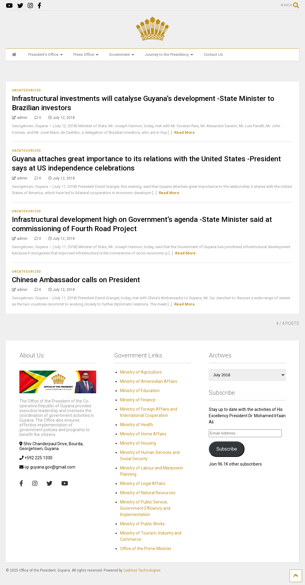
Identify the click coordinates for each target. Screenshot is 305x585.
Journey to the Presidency (169, 54)
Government (121, 54)
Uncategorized (26, 90)
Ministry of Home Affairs (143, 434)
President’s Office (45, 54)
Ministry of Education (140, 390)
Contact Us (213, 54)
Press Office (86, 54)
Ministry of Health (136, 424)
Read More (184, 132)
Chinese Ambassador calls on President (76, 280)
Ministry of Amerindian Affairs (148, 381)
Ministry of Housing (138, 443)
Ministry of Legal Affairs (142, 483)
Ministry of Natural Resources (147, 492)
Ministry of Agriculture (141, 372)
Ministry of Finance (137, 399)
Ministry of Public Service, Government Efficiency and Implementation (145, 508)
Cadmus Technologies (142, 570)
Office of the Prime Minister (146, 548)
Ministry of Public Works (142, 523)
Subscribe (226, 449)
